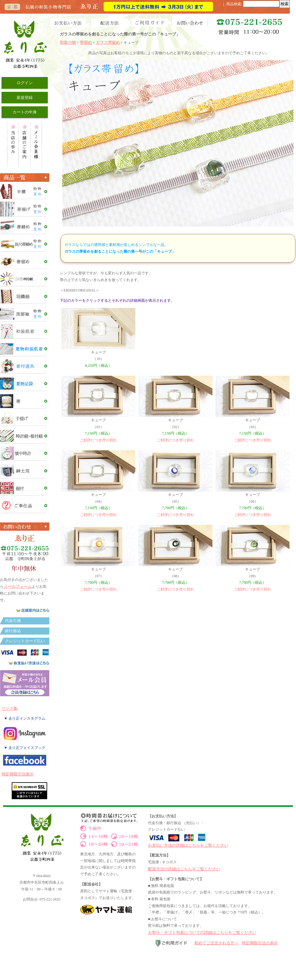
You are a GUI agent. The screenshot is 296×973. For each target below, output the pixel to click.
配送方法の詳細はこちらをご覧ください (184, 869)
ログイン (25, 82)
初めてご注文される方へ (216, 943)
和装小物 (68, 42)
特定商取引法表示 (18, 774)
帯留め (86, 42)
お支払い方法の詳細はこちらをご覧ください (188, 845)
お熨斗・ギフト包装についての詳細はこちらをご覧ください (202, 932)
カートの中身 (25, 112)
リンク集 (10, 708)
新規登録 (25, 97)
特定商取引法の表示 (260, 943)
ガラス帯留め (108, 42)
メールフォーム (18, 586)
